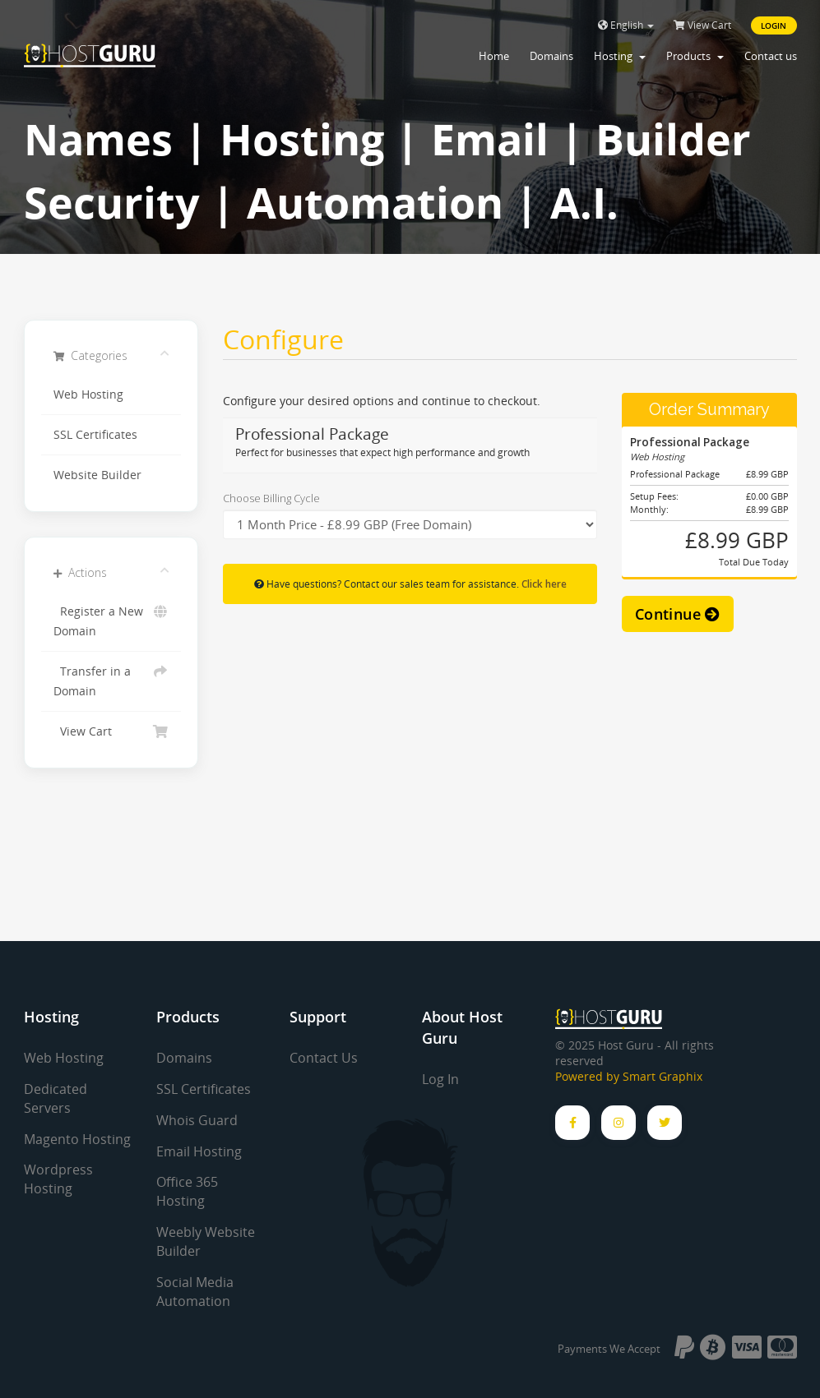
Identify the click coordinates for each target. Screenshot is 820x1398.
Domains (551, 55)
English (626, 25)
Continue (677, 614)
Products (695, 55)
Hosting (620, 55)
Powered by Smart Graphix (628, 1076)
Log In (440, 1079)
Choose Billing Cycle (271, 498)
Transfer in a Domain (111, 680)
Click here (544, 583)
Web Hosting (88, 394)
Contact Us (324, 1058)
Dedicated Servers (55, 1098)
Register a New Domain (111, 620)
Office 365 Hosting (187, 1191)
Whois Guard (197, 1120)
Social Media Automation (195, 1291)
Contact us (770, 55)
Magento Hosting (77, 1139)
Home (494, 55)
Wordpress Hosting (58, 1178)
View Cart (702, 25)
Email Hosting (199, 1151)
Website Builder (97, 475)
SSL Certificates (95, 434)
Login (774, 25)
